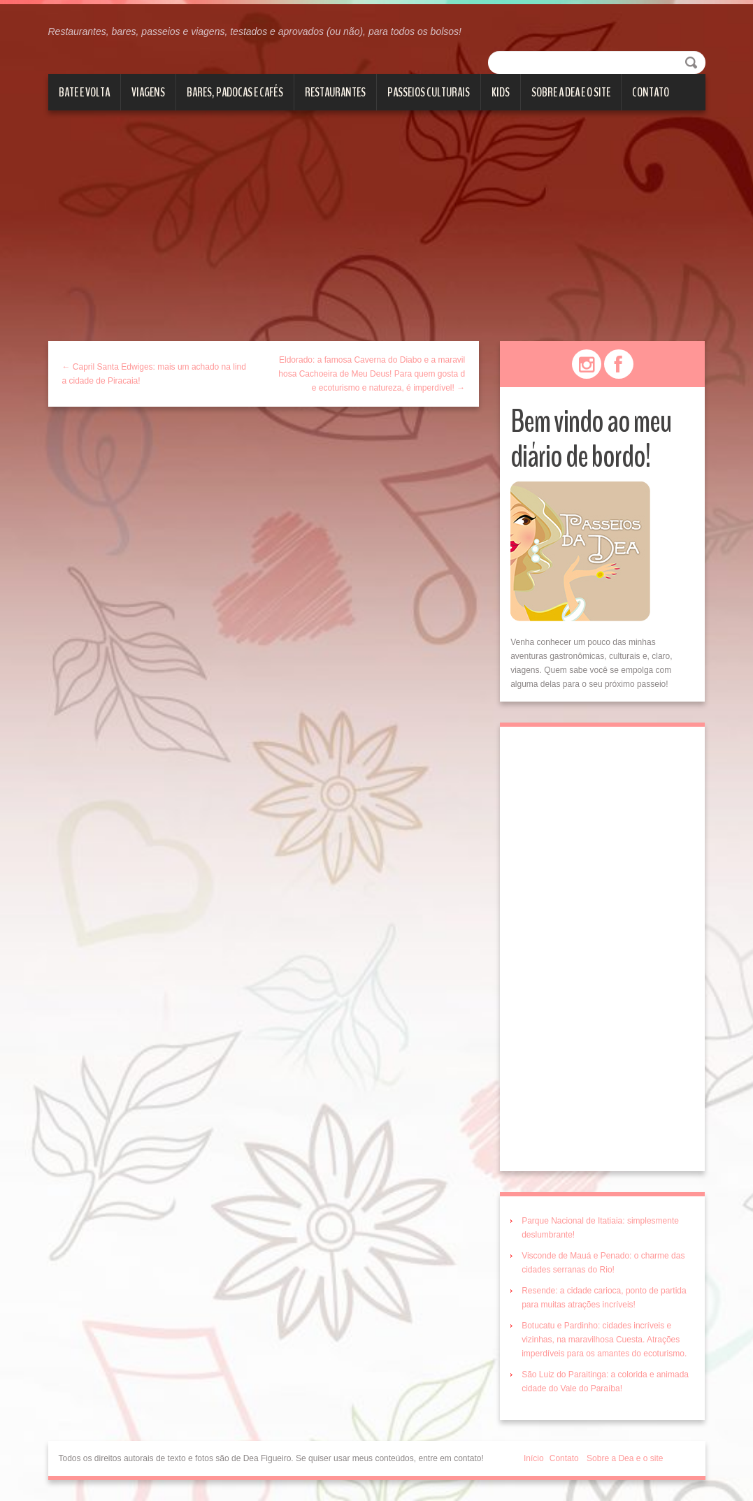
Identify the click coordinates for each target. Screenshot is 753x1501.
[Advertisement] (376, 236)
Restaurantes (335, 92)
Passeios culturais (428, 92)
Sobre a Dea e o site (570, 92)
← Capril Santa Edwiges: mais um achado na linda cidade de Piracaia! (154, 374)
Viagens (148, 92)
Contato (650, 92)
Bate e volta (84, 92)
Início (534, 1458)
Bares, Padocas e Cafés (235, 92)
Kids (501, 92)
